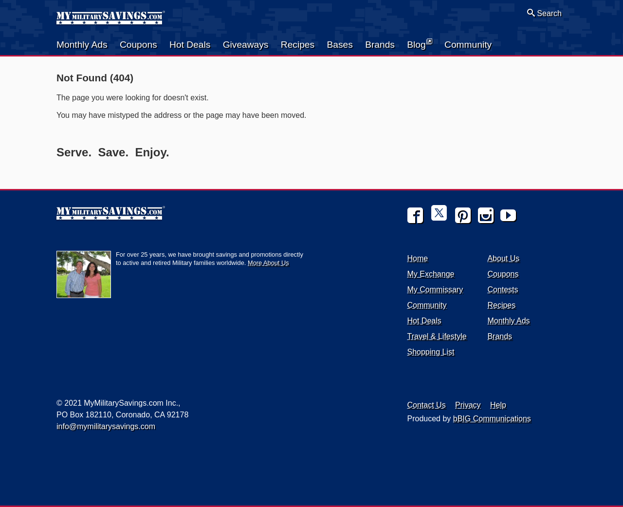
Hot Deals (189, 44)
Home (417, 258)
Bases (339, 44)
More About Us (268, 262)
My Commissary (435, 289)
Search (544, 13)
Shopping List (431, 352)
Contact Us (426, 405)
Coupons (138, 44)
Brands (380, 44)
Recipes (297, 44)
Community (468, 44)
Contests (502, 289)
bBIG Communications (492, 418)
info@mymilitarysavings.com (105, 426)
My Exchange (431, 274)
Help (498, 405)
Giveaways (246, 44)
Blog (419, 44)
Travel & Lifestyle (437, 336)
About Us (503, 258)
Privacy (467, 405)
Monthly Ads (82, 44)
